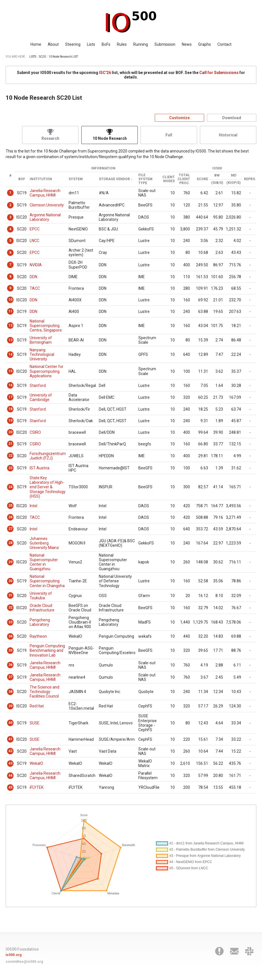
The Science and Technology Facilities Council (44, 691)
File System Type (145, 179)
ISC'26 (105, 72)
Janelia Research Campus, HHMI (45, 192)
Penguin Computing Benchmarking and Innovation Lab (47, 650)
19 (10, 420)
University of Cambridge (41, 397)
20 (10, 432)
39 (10, 706)
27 (10, 529)
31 (10, 595)
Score (202, 179)
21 (10, 444)
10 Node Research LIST (63, 56)
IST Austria (39, 468)
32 (10, 607)
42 (10, 751)
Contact (224, 44)
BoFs (106, 44)
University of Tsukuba (41, 595)
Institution (41, 179)
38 (10, 692)
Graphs (204, 44)
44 (10, 775)
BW (217, 175)
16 (10, 385)
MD (233, 175)
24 (10, 487)
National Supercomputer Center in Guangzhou (44, 562)
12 (10, 325)
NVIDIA (36, 265)
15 (10, 371)
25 (10, 505)
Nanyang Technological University (42, 354)
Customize (179, 118)
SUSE (35, 723)
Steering (72, 44)
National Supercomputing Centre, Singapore (46, 325)
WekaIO (36, 763)
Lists (91, 44)
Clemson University (47, 205)
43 (10, 763)
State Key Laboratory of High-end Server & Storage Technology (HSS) (48, 487)
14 (10, 354)
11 (10, 311)
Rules (122, 44)
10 (10, 300)
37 (10, 677)
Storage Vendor (114, 179)
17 (10, 397)
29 (10, 562)
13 (10, 340)
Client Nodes (168, 179)
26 (10, 517)
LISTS (32, 56)
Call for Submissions (219, 72)
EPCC (35, 229)
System (76, 179)
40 (10, 723)
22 (10, 456)
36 (10, 665)
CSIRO (35, 432)
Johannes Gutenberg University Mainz (44, 543)
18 (10, 409)
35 (10, 650)
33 (10, 622)
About (53, 44)
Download (231, 118)
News (187, 44)
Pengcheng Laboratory (40, 622)
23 (10, 468)
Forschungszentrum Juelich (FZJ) (48, 455)
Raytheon (38, 636)
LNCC (34, 240)
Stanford (38, 385)
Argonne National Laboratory (45, 217)
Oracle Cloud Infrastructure (42, 607)
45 (10, 787)
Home (35, 44)
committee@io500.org (24, 962)
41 (10, 739)
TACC (35, 288)
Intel (33, 506)
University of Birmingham (41, 340)
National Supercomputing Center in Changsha (47, 581)
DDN (33, 277)
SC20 (42, 56)
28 (10, 543)
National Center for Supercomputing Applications (47, 371)
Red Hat (37, 706)
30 (10, 581)
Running (140, 44)
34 (10, 636)
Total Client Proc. (184, 179)
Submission (164, 44)
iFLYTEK (36, 787)
